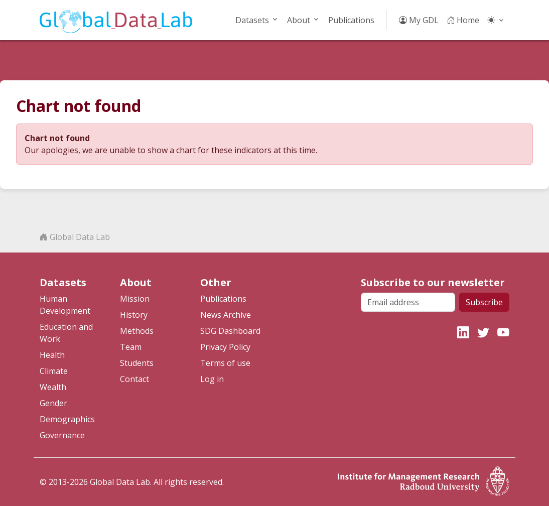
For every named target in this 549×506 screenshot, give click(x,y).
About (298, 20)
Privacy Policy (225, 346)
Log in (212, 379)
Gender (53, 403)
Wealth (53, 387)
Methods (137, 330)
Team (131, 346)
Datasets (252, 20)
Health (52, 354)
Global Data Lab (75, 236)
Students (137, 362)
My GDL (419, 20)
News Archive (225, 314)
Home (463, 20)
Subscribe (484, 302)
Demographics (67, 419)
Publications (351, 20)
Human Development (65, 304)
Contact (134, 379)
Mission (135, 298)
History (134, 314)
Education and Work (66, 332)
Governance (62, 435)
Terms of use (225, 362)
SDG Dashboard (230, 330)
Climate (54, 370)
